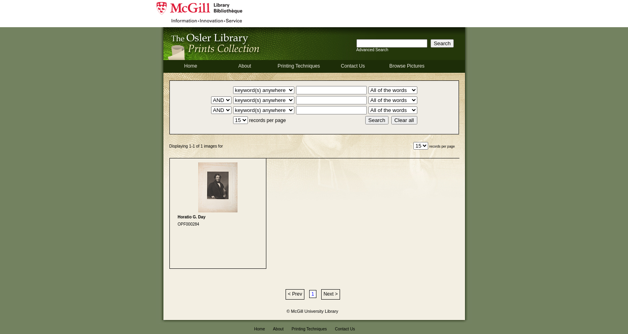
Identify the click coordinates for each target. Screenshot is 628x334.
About (244, 66)
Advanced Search (372, 50)
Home (190, 66)
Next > (331, 294)
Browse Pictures (407, 66)
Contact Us (353, 66)
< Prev (295, 294)
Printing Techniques (299, 66)
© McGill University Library (312, 311)
